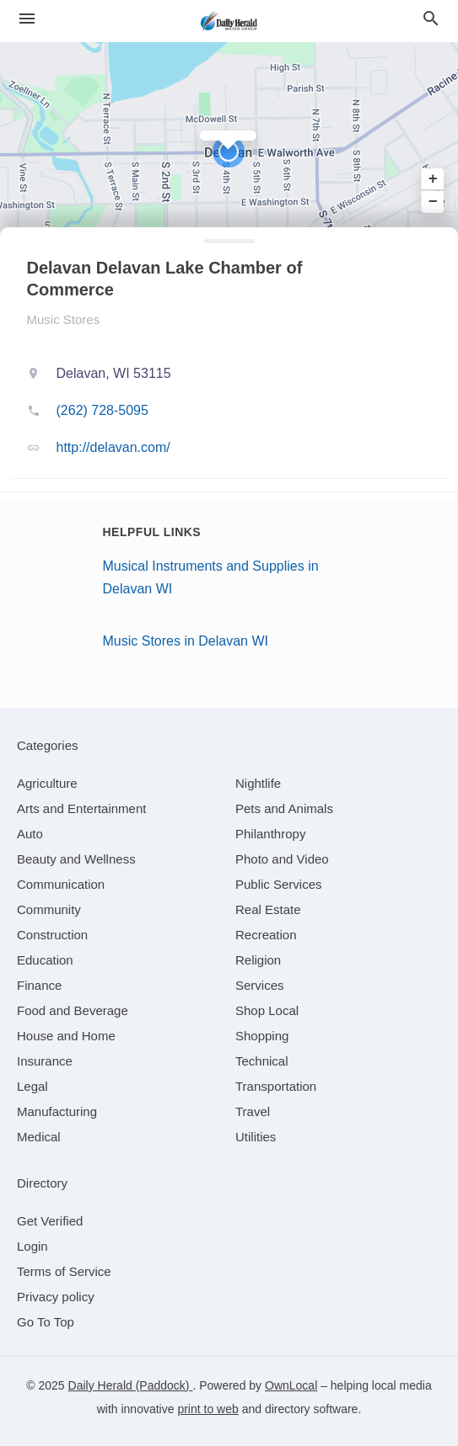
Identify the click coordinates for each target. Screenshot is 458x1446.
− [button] (433, 201)
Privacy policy (55, 1296)
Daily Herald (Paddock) (130, 1385)
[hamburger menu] (27, 18)
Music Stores (63, 319)
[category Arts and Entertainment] (81, 808)
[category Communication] (61, 884)
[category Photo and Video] (282, 859)
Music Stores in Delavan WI (186, 641)
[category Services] (259, 985)
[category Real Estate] (268, 909)
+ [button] (433, 179)
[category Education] (45, 960)
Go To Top (45, 1322)
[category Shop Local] (267, 1010)
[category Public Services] (278, 884)
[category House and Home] (66, 1036)
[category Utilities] (255, 1137)
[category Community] (49, 909)
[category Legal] (32, 1086)
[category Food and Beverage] (72, 1010)
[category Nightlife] (258, 783)
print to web (207, 1409)
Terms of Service (64, 1271)
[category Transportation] (275, 1086)
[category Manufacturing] (57, 1111)
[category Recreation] (266, 935)
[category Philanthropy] (270, 834)
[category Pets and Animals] (284, 808)
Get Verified (50, 1221)
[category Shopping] (261, 1036)
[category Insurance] (45, 1061)
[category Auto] (30, 834)
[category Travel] (252, 1111)
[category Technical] (261, 1061)
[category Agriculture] (47, 783)
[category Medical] (39, 1137)
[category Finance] (39, 985)
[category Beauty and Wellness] (76, 859)
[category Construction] (52, 935)
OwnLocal (291, 1385)
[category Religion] (258, 960)
